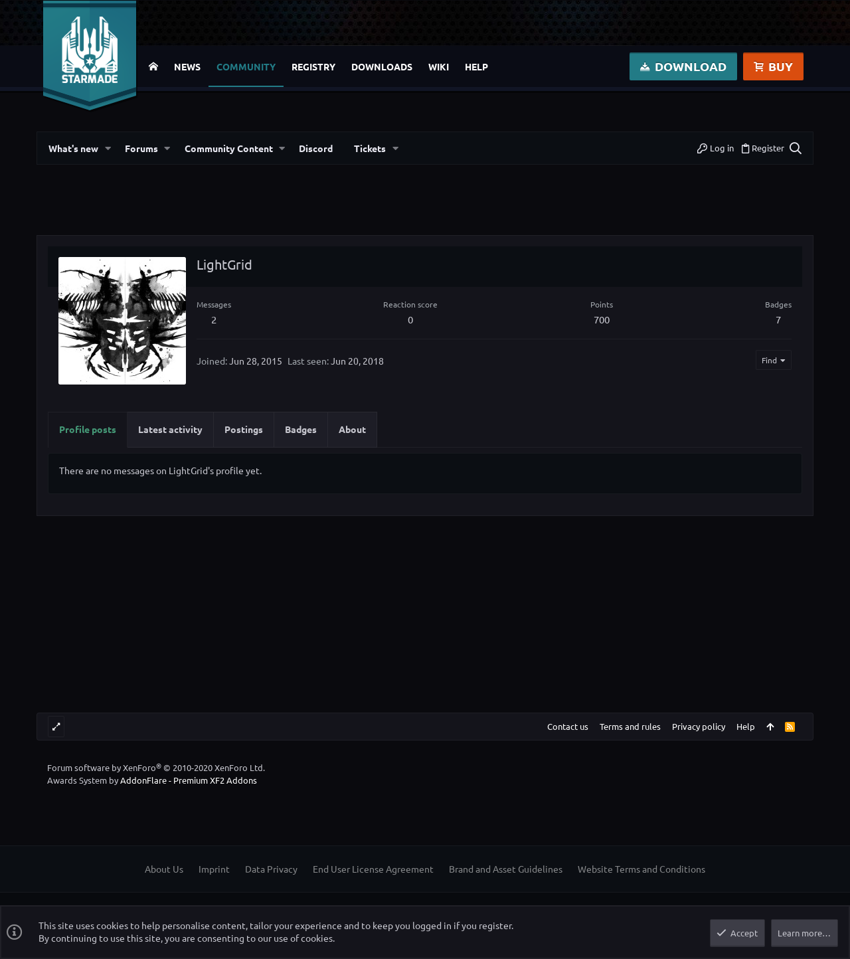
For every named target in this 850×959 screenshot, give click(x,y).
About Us (164, 869)
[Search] (794, 148)
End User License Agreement (373, 869)
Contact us (567, 726)
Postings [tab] (243, 429)
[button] (107, 148)
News (187, 66)
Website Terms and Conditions (641, 869)
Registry (313, 66)
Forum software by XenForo (156, 767)
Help (476, 66)
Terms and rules (630, 726)
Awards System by (152, 780)
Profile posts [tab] (87, 429)
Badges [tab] (301, 429)
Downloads (381, 66)
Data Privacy (271, 869)
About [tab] (352, 429)
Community (246, 66)
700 (602, 319)
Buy (773, 66)
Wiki (438, 66)
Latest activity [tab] (170, 429)
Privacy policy (698, 726)
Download (683, 66)
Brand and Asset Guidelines (505, 869)
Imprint (214, 869)
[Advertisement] (425, 205)
